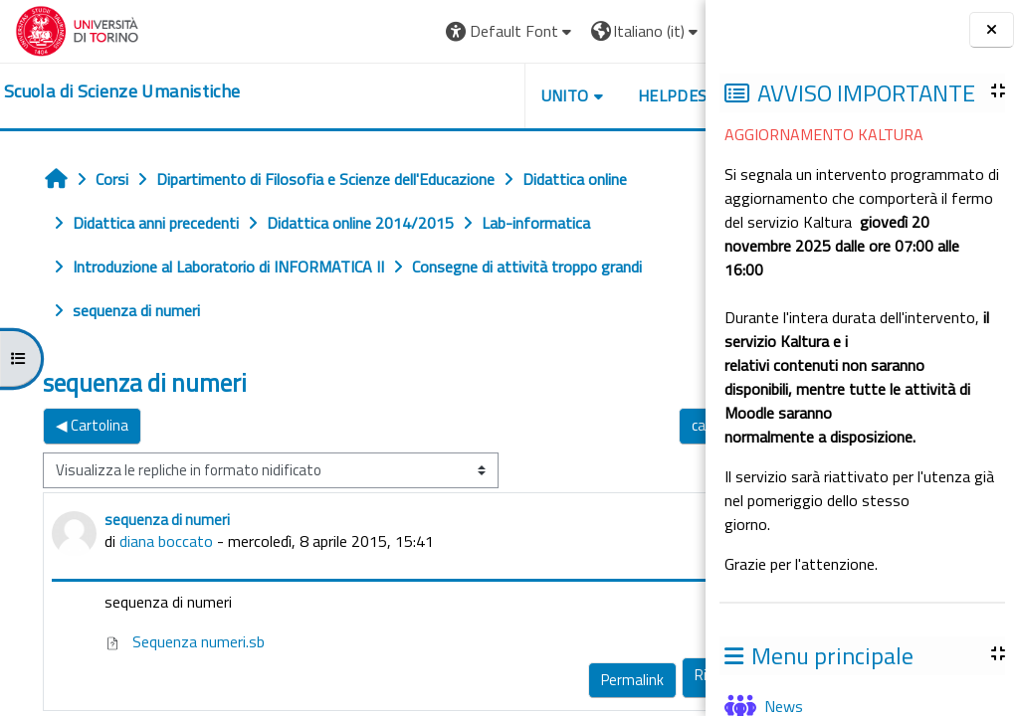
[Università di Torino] (77, 29)
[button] (418, 31)
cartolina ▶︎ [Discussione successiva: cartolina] (634, 425)
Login (656, 31)
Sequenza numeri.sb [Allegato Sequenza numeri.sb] (184, 641)
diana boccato (166, 541)
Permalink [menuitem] (540, 679)
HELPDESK (585, 95)
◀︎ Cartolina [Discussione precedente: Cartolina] (92, 425)
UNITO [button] (473, 95)
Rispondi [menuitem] (629, 674)
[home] (122, 91)
